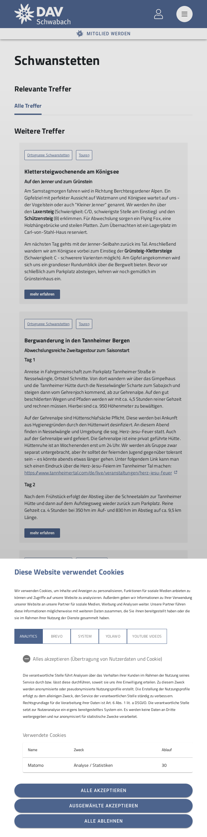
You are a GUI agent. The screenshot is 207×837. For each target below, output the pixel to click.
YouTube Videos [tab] (147, 636)
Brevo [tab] (56, 636)
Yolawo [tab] (113, 636)
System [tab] (85, 636)
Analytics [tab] (28, 636)
